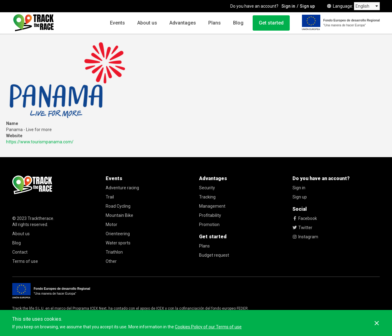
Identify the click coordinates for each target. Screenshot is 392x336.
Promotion (209, 224)
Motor (111, 224)
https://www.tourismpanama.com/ (40, 141)
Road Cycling (118, 206)
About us (147, 23)
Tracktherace (40, 218)
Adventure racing (122, 187)
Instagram (305, 236)
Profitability (210, 215)
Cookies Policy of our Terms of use (208, 326)
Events (117, 23)
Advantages (182, 23)
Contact (20, 252)
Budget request (214, 255)
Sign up (307, 6)
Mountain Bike (119, 215)
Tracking (207, 196)
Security (207, 187)
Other (111, 261)
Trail (110, 196)
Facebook (304, 218)
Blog (238, 23)
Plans (214, 23)
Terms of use (25, 261)
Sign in (288, 6)
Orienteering (118, 233)
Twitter (302, 227)
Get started (271, 23)
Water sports (118, 242)
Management (212, 206)
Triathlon (114, 252)
